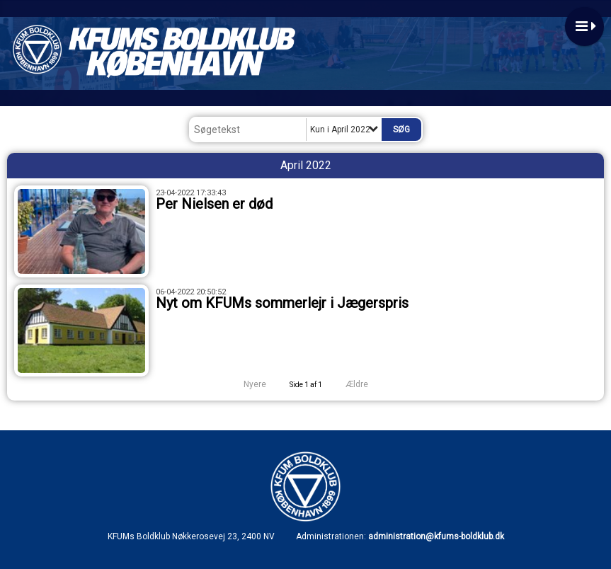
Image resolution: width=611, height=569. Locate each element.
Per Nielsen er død (214, 203)
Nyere (246, 384)
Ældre (366, 384)
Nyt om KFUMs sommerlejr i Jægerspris (282, 302)
